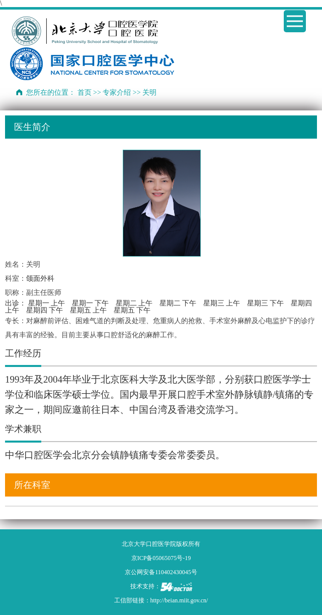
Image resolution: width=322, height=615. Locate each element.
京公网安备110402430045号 (161, 572)
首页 (84, 92)
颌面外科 (40, 278)
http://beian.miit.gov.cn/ (179, 600)
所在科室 (32, 485)
